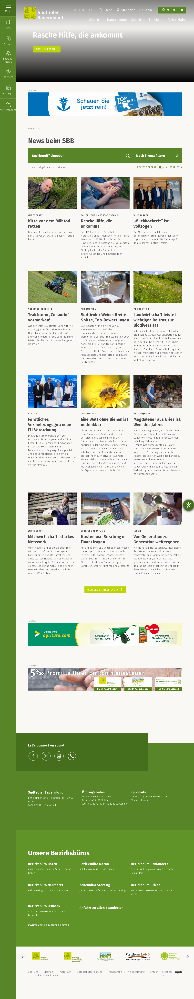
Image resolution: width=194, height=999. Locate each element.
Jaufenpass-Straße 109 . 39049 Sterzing (102, 899)
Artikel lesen (47, 57)
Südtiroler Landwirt (147, 19)
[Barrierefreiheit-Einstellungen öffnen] (188, 505)
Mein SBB (172, 10)
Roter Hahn (177, 19)
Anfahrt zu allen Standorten (101, 916)
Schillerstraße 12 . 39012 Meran (98, 877)
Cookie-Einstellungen (46, 984)
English (170, 806)
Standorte (125, 10)
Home (31, 137)
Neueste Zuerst (146, 176)
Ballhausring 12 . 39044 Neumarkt (48, 899)
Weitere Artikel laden (105, 598)
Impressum (65, 980)
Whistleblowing (139, 810)
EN (91, 10)
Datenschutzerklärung (89, 980)
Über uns (33, 980)
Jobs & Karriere (151, 806)
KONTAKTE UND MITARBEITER (49, 933)
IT (83, 10)
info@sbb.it (49, 813)
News (134, 806)
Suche (105, 10)
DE (75, 10)
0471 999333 (34, 813)
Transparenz (115, 980)
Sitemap (48, 980)
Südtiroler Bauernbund (108, 19)
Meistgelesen (174, 176)
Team (146, 10)
